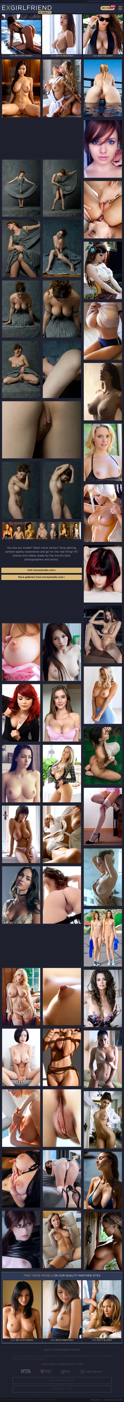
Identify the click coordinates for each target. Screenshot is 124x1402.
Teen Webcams (95, 1)
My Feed (107, 8)
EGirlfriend (27, 9)
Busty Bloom (44, 1)
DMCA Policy (95, 1400)
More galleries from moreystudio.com (41, 577)
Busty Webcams (114, 1)
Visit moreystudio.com (41, 570)
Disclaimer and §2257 (113, 1400)
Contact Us (62, 1389)
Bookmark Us (62, 1380)
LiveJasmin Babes (25, 1)
